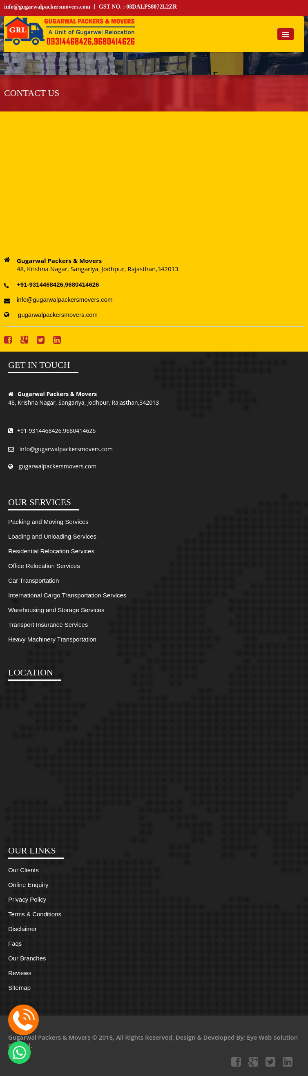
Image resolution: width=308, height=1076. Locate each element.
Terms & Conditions (34, 914)
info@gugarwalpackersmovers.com (47, 7)
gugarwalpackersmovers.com (51, 314)
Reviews (19, 972)
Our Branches (27, 958)
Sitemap (19, 987)
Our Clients (23, 870)
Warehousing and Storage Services (56, 609)
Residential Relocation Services (51, 551)
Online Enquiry (28, 884)
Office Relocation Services (44, 565)
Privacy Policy (27, 899)
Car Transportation (33, 580)
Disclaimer (22, 928)
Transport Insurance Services (48, 624)
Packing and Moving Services (48, 521)
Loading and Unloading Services (52, 536)
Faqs (15, 943)
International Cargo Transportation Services (67, 595)
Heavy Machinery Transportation (52, 639)
